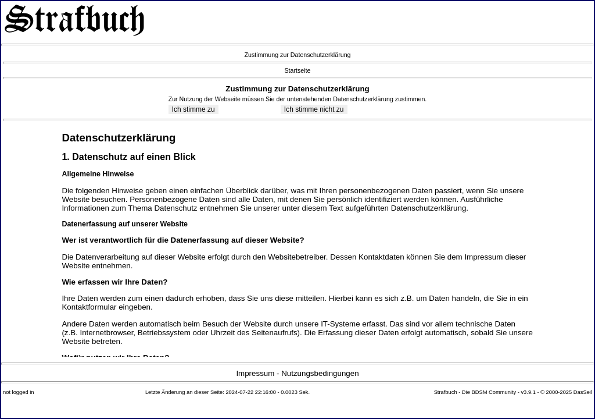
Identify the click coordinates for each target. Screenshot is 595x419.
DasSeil (583, 392)
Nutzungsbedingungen (320, 373)
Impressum (255, 373)
